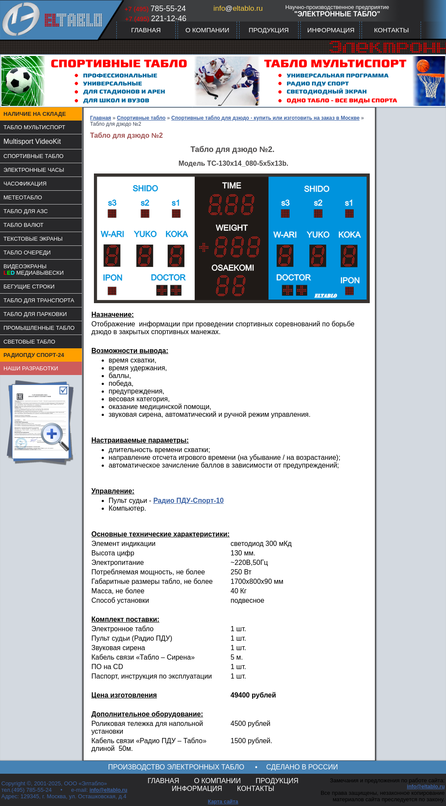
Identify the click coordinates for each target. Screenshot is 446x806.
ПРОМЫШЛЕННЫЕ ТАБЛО (39, 328)
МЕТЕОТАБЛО (22, 197)
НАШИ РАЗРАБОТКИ (30, 368)
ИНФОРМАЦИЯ (331, 30)
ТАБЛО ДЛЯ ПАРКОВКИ (35, 314)
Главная (100, 118)
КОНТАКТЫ (391, 30)
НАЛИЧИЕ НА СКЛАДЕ (34, 114)
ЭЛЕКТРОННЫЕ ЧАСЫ (33, 170)
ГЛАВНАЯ (146, 30)
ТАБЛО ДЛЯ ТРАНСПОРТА (38, 300)
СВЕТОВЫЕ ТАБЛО (29, 341)
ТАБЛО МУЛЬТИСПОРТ (34, 127)
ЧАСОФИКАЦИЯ (25, 183)
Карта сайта (223, 802)
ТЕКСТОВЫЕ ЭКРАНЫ (32, 239)
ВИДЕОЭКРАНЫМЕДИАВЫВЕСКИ (33, 269)
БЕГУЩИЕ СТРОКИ (29, 286)
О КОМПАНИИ (207, 30)
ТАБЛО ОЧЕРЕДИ (27, 252)
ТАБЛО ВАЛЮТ (23, 225)
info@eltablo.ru (109, 790)
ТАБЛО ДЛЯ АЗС (25, 211)
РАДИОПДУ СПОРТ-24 (33, 355)
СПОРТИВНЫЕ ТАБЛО (33, 156)
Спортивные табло (141, 118)
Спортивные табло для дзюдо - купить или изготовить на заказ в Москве (266, 118)
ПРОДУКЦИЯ (269, 30)
